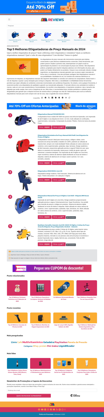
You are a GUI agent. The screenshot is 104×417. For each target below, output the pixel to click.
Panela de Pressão (77, 342)
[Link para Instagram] (48, 409)
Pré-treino (52, 346)
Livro (14, 342)
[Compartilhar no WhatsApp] (42, 97)
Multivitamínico (32, 342)
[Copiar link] (69, 97)
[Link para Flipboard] (60, 409)
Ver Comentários (71, 127)
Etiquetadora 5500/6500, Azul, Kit (50, 171)
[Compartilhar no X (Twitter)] (48, 97)
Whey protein (40, 346)
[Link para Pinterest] (39, 409)
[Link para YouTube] (42, 409)
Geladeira (48, 342)
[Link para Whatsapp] (63, 409)
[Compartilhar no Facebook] (45, 97)
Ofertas (44, 127)
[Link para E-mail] (54, 409)
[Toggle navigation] (9, 19)
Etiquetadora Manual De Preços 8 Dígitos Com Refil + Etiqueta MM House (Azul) (63, 197)
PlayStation (61, 342)
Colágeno (28, 346)
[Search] (48, 25)
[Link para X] (45, 409)
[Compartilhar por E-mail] (66, 97)
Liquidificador (67, 346)
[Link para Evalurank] (65, 409)
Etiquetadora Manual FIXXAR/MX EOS (51, 114)
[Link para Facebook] (51, 409)
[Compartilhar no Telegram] (55, 97)
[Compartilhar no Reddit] (62, 97)
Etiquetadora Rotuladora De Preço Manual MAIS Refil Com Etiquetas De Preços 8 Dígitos (63, 136)
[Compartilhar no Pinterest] (59, 97)
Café (19, 342)
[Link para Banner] (52, 7)
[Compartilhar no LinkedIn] (52, 97)
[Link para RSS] (57, 409)
